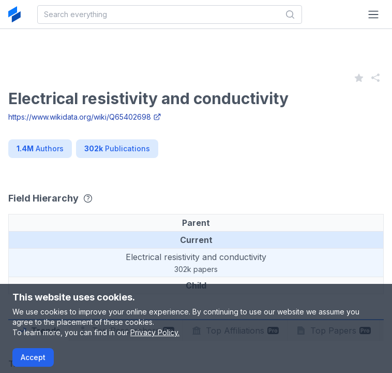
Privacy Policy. (154, 332)
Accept (33, 357)
